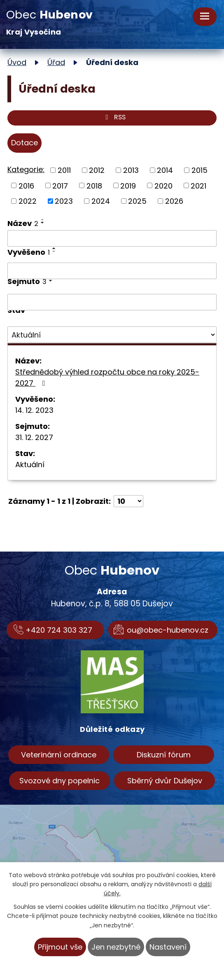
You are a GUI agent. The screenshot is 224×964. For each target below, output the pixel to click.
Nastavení (168, 947)
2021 (198, 185)
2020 (163, 185)
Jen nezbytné (115, 947)
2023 (64, 201)
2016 (26, 185)
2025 (137, 201)
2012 (97, 170)
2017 (60, 185)
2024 (100, 201)
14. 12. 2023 (34, 410)
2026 (174, 201)
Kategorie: (25, 169)
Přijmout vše (60, 947)
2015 (199, 170)
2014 (165, 170)
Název (22, 223)
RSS (114, 118)
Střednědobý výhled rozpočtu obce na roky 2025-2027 (107, 377)
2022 (28, 201)
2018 (94, 185)
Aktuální (29, 464)
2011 (64, 170)
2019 (128, 185)
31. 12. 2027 (34, 437)
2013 (131, 170)
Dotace (24, 142)
